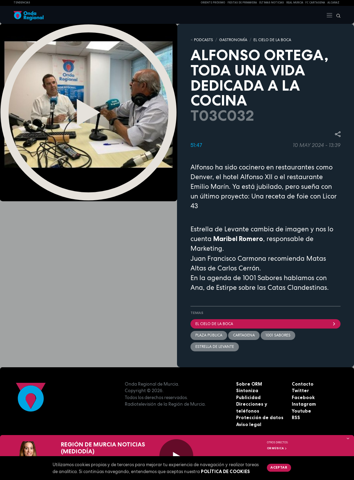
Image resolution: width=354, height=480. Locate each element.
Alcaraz (333, 2)
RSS (296, 417)
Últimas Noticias (271, 2)
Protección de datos (259, 417)
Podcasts (203, 39)
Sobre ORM (249, 384)
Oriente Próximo (213, 2)
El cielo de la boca (265, 323)
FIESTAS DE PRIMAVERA (242, 2)
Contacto (303, 384)
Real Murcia (294, 2)
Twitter (300, 390)
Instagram (304, 404)
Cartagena (244, 335)
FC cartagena (315, 2)
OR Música (277, 448)
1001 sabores (278, 335)
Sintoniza (247, 390)
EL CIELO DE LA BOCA (272, 39)
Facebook (303, 397)
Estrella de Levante (214, 346)
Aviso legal (248, 424)
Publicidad (248, 397)
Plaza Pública (208, 335)
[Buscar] (337, 14)
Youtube (301, 411)
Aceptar (278, 467)
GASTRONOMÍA (233, 39)
